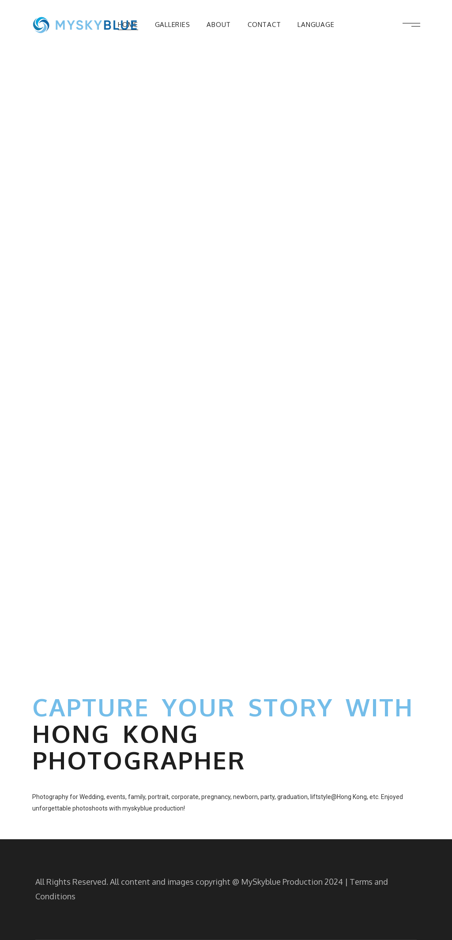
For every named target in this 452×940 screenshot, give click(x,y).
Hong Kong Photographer (139, 746)
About (219, 24)
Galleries (172, 24)
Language (316, 24)
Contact (264, 24)
